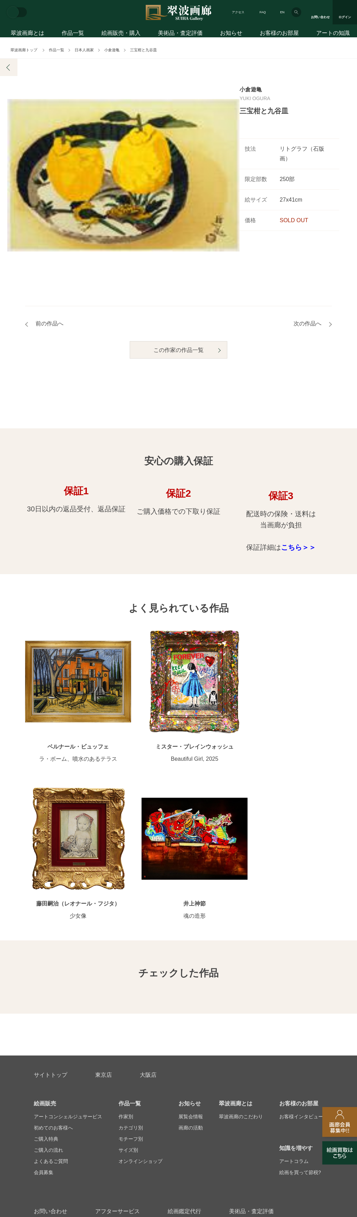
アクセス (238, 12)
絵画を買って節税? (300, 1032)
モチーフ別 (131, 999)
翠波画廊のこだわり (241, 976)
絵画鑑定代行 (184, 1071)
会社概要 (43, 1105)
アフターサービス (117, 1071)
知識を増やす (296, 1008)
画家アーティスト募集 (87, 1105)
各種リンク (257, 1105)
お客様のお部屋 (279, 34)
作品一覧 (73, 34)
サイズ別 (128, 1010)
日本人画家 (84, 50)
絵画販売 (45, 964)
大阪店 (148, 935)
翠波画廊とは (27, 34)
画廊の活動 (190, 988)
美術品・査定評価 (180, 34)
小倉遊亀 (112, 50)
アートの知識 (333, 34)
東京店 (103, 935)
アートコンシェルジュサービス (68, 976)
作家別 (126, 976)
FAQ (262, 12)
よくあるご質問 (51, 1021)
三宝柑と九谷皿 (143, 50)
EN (282, 12)
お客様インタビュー (301, 976)
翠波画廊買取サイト (301, 1105)
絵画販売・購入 (120, 34)
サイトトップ (50, 935)
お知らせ (231, 34)
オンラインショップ (140, 1021)
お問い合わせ (50, 1071)
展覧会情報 (190, 976)
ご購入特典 (46, 999)
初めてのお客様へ (53, 988)
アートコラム (294, 1021)
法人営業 (168, 1105)
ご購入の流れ (48, 1010)
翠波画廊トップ (23, 50)
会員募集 (43, 1032)
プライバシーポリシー (212, 1105)
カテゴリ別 (131, 988)
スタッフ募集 (135, 1105)
